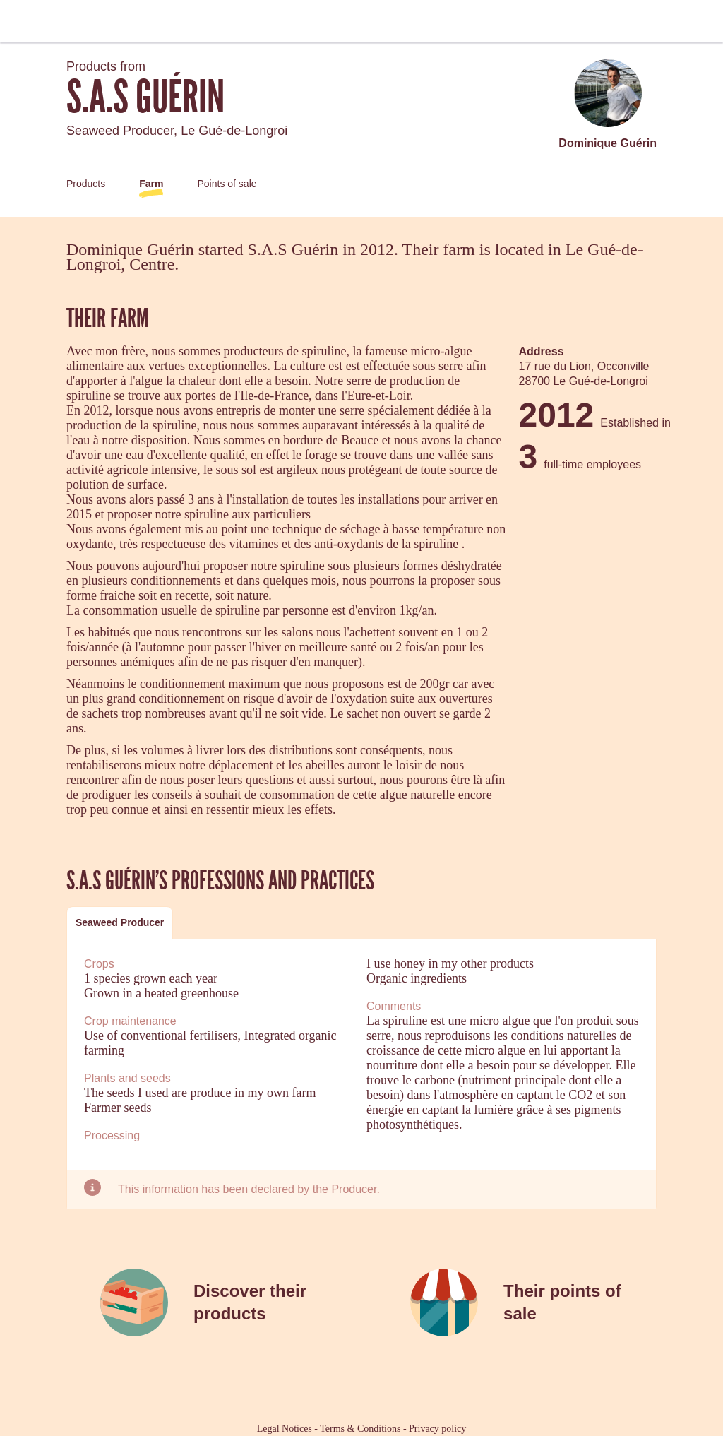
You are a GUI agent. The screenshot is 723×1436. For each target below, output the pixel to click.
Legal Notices (284, 1428)
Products (85, 183)
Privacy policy (437, 1428)
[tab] (119, 922)
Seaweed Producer (120, 922)
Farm (151, 183)
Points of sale (226, 183)
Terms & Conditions (360, 1428)
